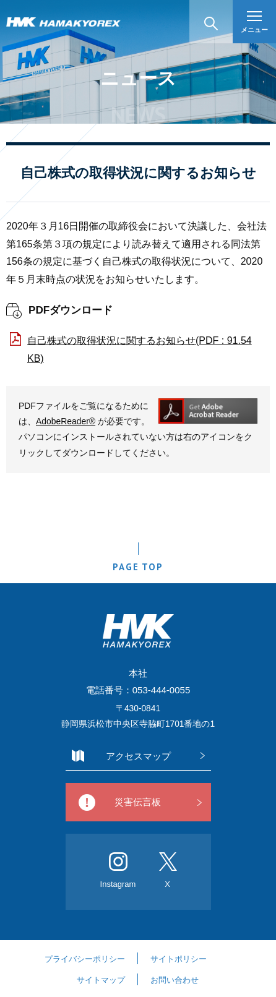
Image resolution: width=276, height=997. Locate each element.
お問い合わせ (174, 980)
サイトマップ (101, 980)
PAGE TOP (138, 567)
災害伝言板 (137, 802)
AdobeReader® (65, 421)
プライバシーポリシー (85, 959)
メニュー (254, 22)
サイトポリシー (178, 959)
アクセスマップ (138, 756)
